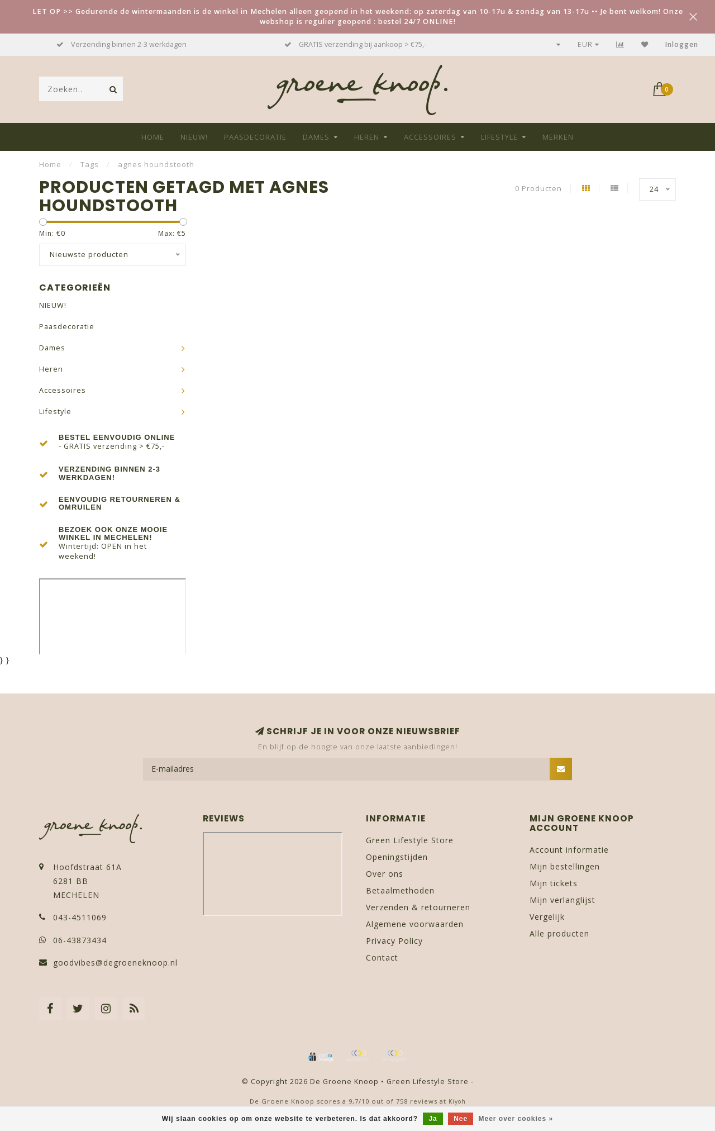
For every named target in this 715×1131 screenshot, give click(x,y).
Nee (461, 1119)
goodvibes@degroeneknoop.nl (115, 962)
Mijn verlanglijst (562, 900)
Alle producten (559, 933)
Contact (382, 957)
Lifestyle (499, 137)
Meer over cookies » (516, 1119)
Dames (316, 137)
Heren (366, 137)
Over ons (384, 873)
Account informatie (569, 849)
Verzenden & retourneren (418, 907)
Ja (432, 1119)
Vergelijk (547, 916)
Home (152, 137)
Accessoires (430, 137)
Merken (558, 137)
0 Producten (538, 188)
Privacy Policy (394, 940)
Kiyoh (457, 1101)
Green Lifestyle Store (410, 840)
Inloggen (681, 44)
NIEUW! (194, 137)
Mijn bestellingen (565, 866)
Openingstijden (397, 857)
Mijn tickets (554, 883)
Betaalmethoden (400, 890)
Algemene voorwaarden (415, 924)
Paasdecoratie (255, 137)
